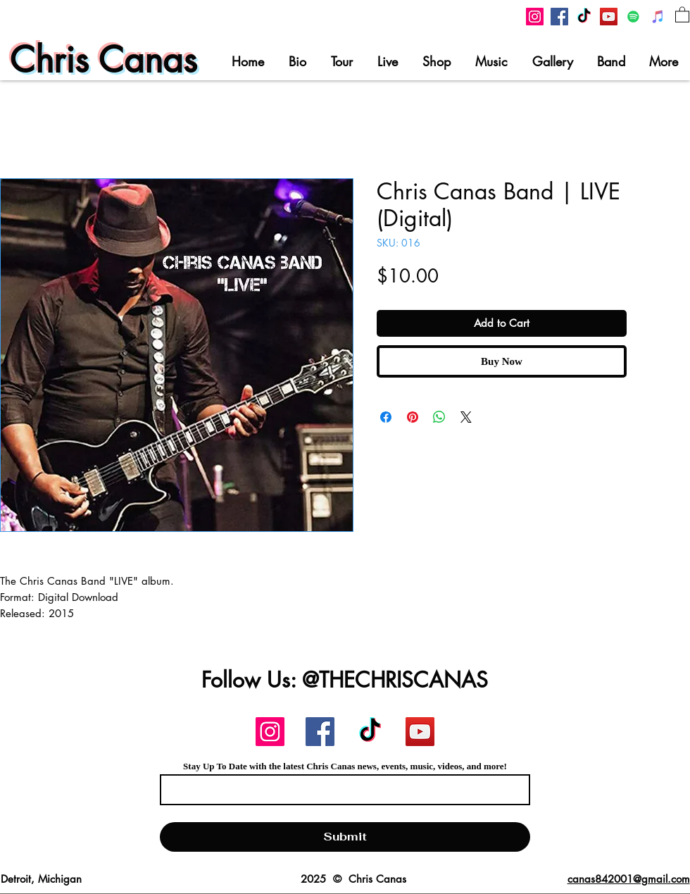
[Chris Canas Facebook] (559, 16)
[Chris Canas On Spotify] (633, 16)
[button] (682, 14)
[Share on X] (466, 417)
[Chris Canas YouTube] (608, 16)
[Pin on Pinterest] (412, 417)
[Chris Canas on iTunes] (658, 16)
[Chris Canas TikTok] (584, 16)
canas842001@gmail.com (628, 879)
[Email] (340, 790)
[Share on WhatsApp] (439, 417)
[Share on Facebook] (385, 417)
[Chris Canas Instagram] (535, 16)
